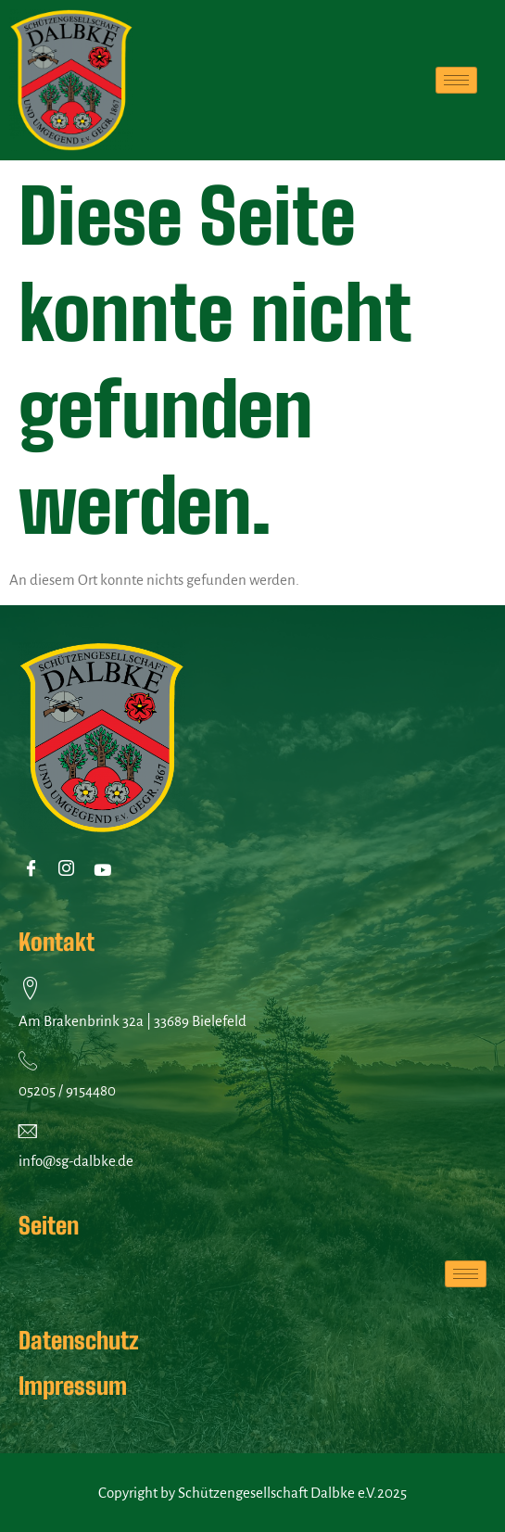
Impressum (73, 1385)
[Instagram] (70, 870)
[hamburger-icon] (456, 80)
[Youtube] (105, 870)
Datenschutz (79, 1340)
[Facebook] (34, 870)
